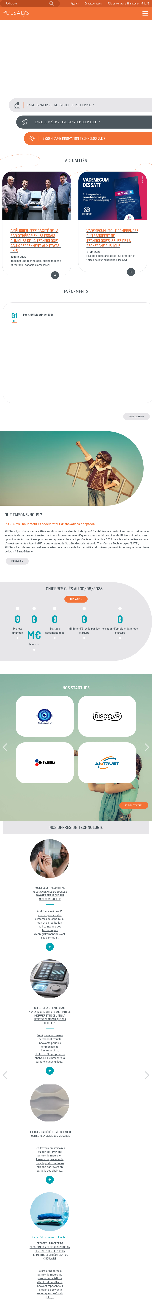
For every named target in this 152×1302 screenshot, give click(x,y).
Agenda (75, 3)
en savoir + (17, 561)
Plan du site (81, 1275)
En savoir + (76, 599)
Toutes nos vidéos (76, 1238)
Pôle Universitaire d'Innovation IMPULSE (128, 3)
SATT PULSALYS (127, 1161)
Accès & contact (59, 1283)
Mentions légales (79, 1262)
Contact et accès (93, 3)
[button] (80, 105)
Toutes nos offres (25, 1238)
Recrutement (57, 1271)
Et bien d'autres (133, 805)
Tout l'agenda (136, 416)
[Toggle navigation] (145, 13)
